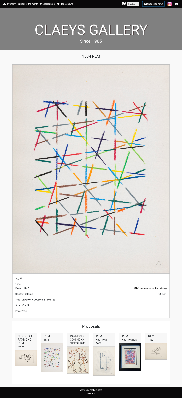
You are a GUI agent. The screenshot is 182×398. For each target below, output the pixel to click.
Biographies (47, 4)
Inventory (9, 4)
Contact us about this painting (151, 288)
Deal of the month (28, 4)
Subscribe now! (153, 4)
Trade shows (65, 4)
